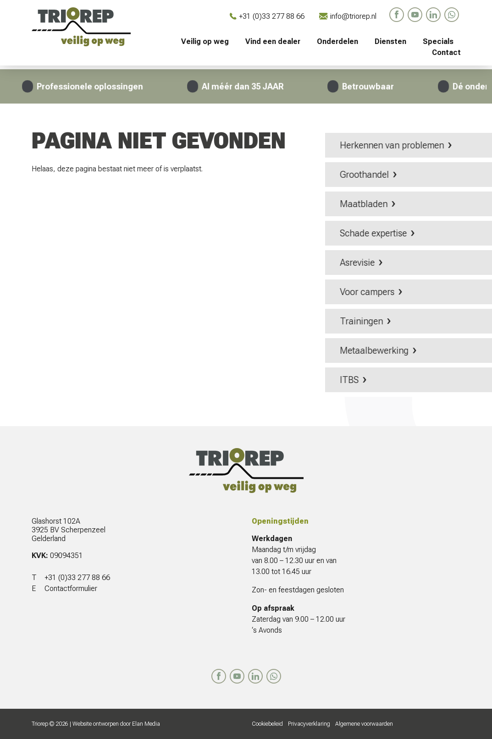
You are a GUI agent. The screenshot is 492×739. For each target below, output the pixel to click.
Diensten (390, 41)
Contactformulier (70, 588)
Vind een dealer (272, 41)
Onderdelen (337, 41)
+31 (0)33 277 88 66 (267, 16)
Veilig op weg (205, 41)
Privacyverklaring (309, 724)
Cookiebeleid (267, 724)
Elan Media (146, 724)
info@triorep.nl (347, 16)
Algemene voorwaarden (364, 724)
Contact (446, 52)
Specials (438, 41)
